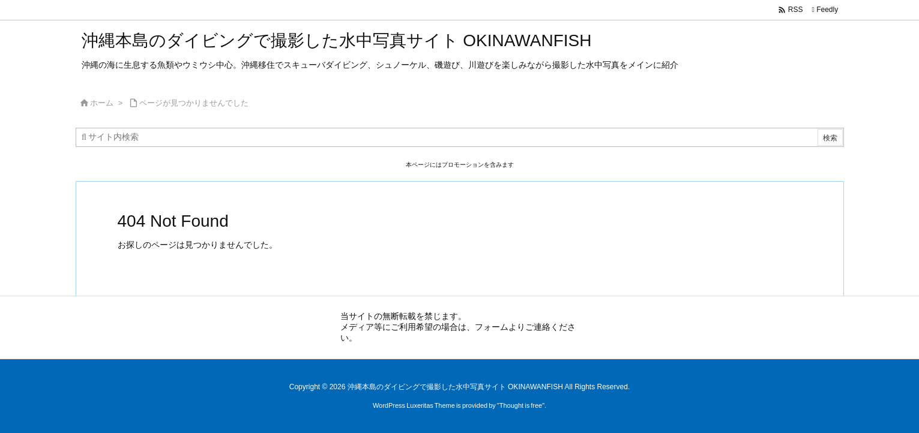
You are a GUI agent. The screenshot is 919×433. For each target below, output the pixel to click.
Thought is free (520, 405)
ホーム (101, 102)
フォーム (491, 327)
